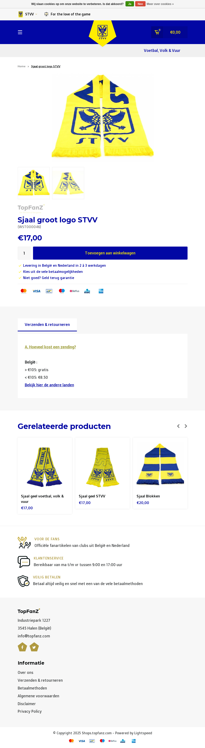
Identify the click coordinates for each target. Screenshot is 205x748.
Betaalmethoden (32, 688)
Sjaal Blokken (148, 496)
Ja (129, 4)
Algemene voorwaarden (38, 696)
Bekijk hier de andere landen (49, 385)
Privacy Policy (30, 711)
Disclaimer (27, 704)
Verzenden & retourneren (47, 324)
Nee (140, 4)
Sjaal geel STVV (92, 496)
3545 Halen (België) (34, 628)
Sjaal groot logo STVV (45, 66)
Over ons (25, 673)
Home (21, 66)
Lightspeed (143, 733)
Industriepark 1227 (34, 620)
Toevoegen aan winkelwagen (110, 253)
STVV (27, 14)
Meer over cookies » (160, 4)
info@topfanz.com (34, 636)
